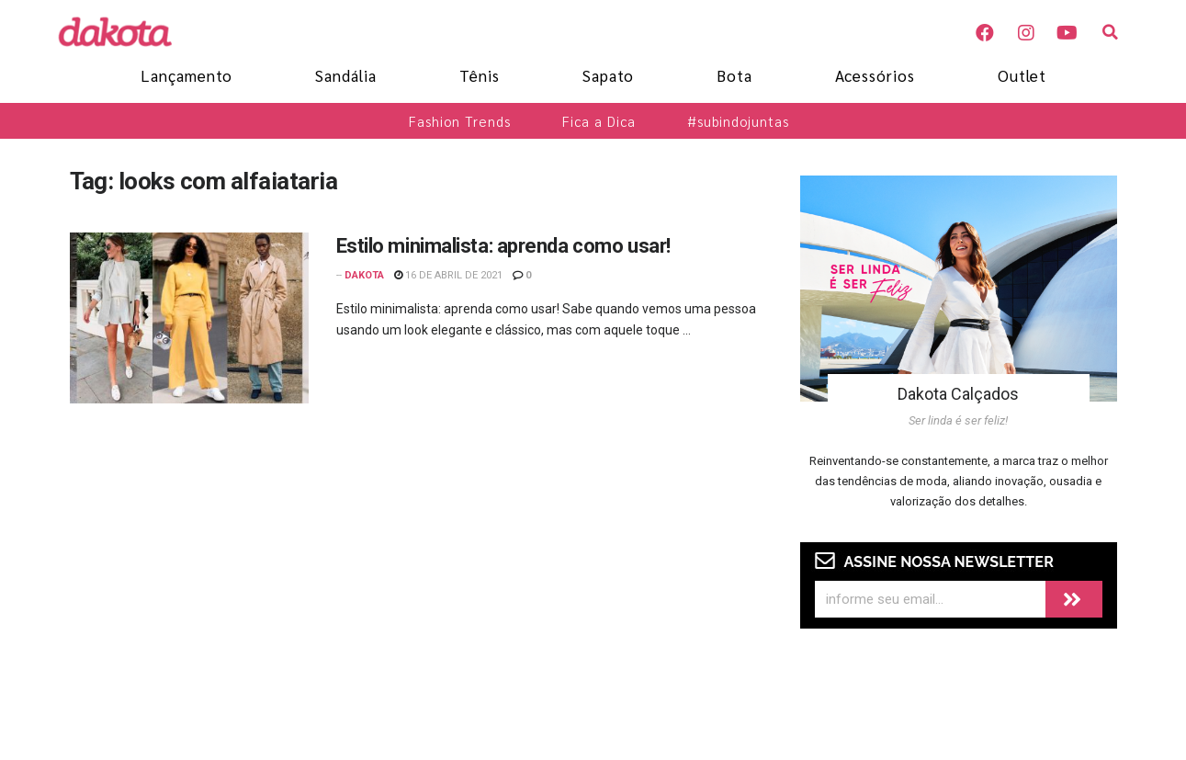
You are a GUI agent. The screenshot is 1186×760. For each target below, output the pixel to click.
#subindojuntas (738, 121)
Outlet (1022, 75)
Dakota (364, 275)
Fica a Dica (599, 121)
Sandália (346, 75)
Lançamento (186, 75)
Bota (734, 75)
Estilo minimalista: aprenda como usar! (503, 245)
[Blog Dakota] (125, 31)
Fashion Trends (460, 121)
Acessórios (875, 75)
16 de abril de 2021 (448, 275)
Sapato (608, 75)
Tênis (479, 75)
